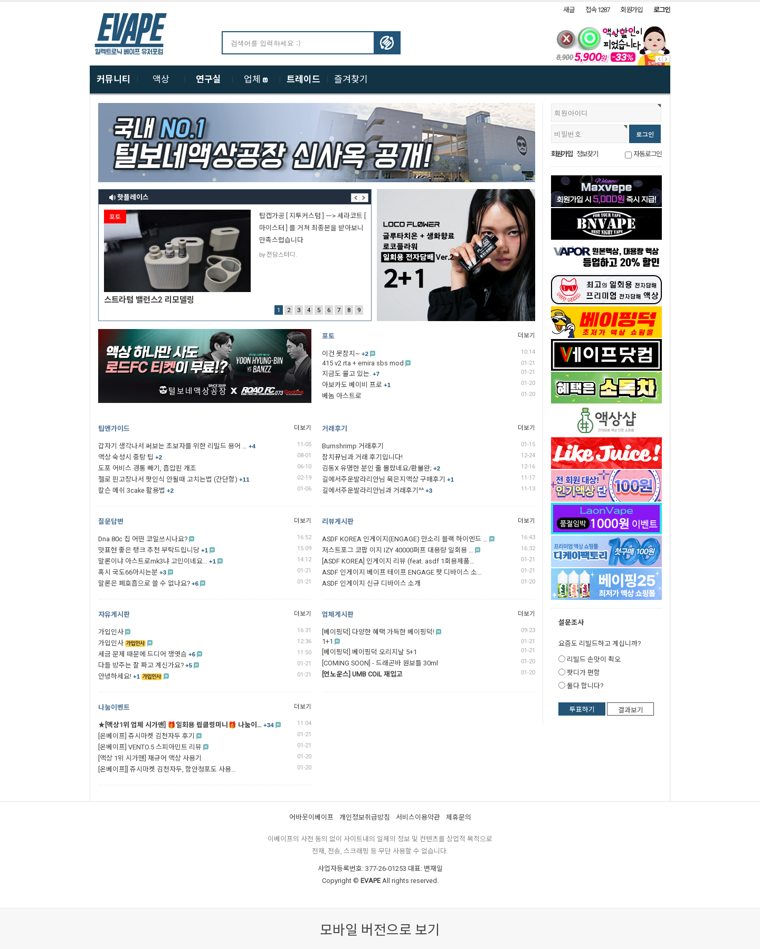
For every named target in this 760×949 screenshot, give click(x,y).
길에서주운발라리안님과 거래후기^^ (377, 490)
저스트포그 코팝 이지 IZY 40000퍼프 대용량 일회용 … (397, 550)
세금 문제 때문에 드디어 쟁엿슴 (146, 654)
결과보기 (630, 710)
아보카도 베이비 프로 (356, 385)
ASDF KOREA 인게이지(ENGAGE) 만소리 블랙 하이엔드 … (405, 539)
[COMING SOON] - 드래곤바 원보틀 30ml (380, 663)
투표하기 (582, 709)
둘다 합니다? (585, 686)
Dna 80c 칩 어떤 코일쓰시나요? (142, 539)
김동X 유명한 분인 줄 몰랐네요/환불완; (381, 468)
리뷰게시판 (338, 521)
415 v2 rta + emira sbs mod (363, 363)
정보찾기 (586, 154)
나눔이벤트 (114, 707)
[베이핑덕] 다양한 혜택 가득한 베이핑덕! (378, 632)
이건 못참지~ (345, 354)
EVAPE (370, 881)
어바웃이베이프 (311, 817)
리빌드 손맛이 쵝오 (594, 659)
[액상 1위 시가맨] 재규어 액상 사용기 (150, 758)
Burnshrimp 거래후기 (353, 446)
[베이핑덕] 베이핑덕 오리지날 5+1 (369, 652)
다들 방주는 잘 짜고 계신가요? (145, 665)
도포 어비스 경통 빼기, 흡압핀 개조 (147, 468)
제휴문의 (458, 817)
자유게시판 (114, 614)
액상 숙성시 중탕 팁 (130, 457)
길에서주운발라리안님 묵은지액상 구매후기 (388, 479)
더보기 (526, 335)
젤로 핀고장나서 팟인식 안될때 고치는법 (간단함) (174, 479)
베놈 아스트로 (342, 396)
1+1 (327, 641)
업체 (256, 79)
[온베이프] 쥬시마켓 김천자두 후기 (146, 736)
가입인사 (111, 632)
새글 (568, 10)
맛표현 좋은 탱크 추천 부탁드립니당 (153, 550)
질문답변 (111, 521)
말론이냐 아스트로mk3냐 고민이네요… (157, 561)
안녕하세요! (119, 676)
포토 (328, 336)
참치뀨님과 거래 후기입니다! (362, 457)
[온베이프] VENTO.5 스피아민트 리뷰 (150, 747)
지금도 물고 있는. (350, 374)
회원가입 (631, 10)
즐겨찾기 (351, 79)
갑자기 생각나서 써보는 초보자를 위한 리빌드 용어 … (176, 446)
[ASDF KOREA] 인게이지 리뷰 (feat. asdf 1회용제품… (398, 561)
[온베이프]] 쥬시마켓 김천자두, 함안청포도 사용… (167, 769)
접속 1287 (597, 10)
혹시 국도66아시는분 (132, 572)
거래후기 (334, 429)
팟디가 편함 (583, 672)
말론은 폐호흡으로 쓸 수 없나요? (148, 583)
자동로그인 (647, 154)
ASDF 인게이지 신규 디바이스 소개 (371, 583)
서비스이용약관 (418, 817)
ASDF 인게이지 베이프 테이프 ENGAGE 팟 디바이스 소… (402, 572)
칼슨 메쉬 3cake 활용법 (136, 490)
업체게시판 (338, 614)
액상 (161, 79)
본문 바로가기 (0, 2)
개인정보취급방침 (364, 817)
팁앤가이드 (114, 429)
